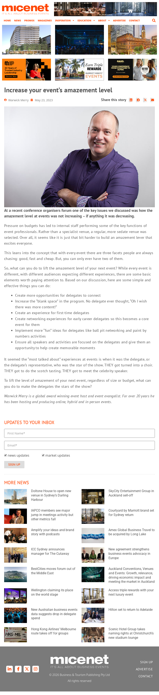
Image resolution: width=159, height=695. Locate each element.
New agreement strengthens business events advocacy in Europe (129, 557)
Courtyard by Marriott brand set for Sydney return (131, 516)
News (17, 20)
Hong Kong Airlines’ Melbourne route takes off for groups (53, 635)
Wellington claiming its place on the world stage (52, 596)
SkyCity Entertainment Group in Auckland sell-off (131, 497)
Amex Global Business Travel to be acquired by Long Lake (131, 536)
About (104, 20)
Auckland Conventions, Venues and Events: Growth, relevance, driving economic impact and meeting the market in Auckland (131, 578)
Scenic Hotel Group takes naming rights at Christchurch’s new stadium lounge (131, 637)
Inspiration (64, 20)
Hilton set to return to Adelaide (130, 613)
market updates (57, 459)
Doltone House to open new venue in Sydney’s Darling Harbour (51, 499)
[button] (154, 20)
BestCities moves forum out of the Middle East (53, 574)
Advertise (119, 20)
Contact (134, 20)
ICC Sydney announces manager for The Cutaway (50, 555)
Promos (29, 20)
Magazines (45, 20)
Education (86, 20)
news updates (18, 459)
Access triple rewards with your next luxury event (131, 596)
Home (7, 20)
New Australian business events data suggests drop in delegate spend (54, 617)
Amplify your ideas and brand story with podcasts (52, 536)
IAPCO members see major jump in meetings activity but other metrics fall (52, 518)
